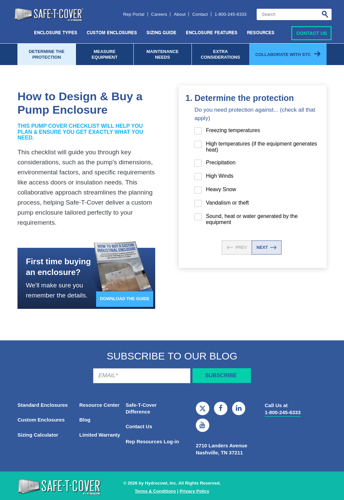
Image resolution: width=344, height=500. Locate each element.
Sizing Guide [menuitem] (161, 33)
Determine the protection (46, 54)
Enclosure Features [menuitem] (212, 33)
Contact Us (311, 33)
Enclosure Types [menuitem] (55, 33)
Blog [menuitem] (84, 420)
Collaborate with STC (283, 53)
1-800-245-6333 (283, 412)
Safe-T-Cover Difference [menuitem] (141, 408)
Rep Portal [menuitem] (133, 15)
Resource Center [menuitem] (99, 404)
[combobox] (294, 15)
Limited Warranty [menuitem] (99, 435)
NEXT (267, 247)
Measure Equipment (105, 54)
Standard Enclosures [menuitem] (42, 404)
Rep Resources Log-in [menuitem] (152, 441)
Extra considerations (220, 54)
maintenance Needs (162, 54)
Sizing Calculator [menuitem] (37, 435)
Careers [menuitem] (159, 15)
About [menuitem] (179, 15)
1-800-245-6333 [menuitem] (231, 15)
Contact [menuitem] (200, 15)
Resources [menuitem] (260, 33)
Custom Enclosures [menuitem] (112, 33)
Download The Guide (123, 299)
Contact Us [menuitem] (139, 426)
